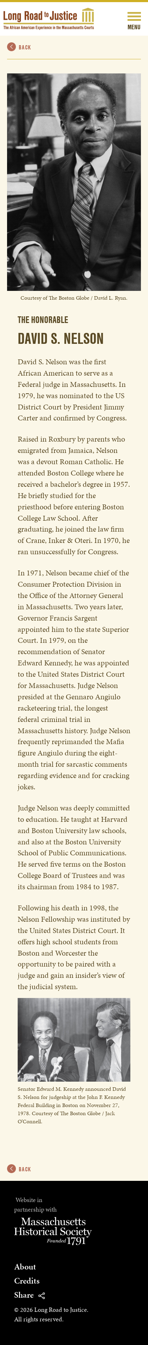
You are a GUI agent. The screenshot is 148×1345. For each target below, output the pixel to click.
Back (19, 47)
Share (29, 1295)
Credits (27, 1281)
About (25, 1266)
